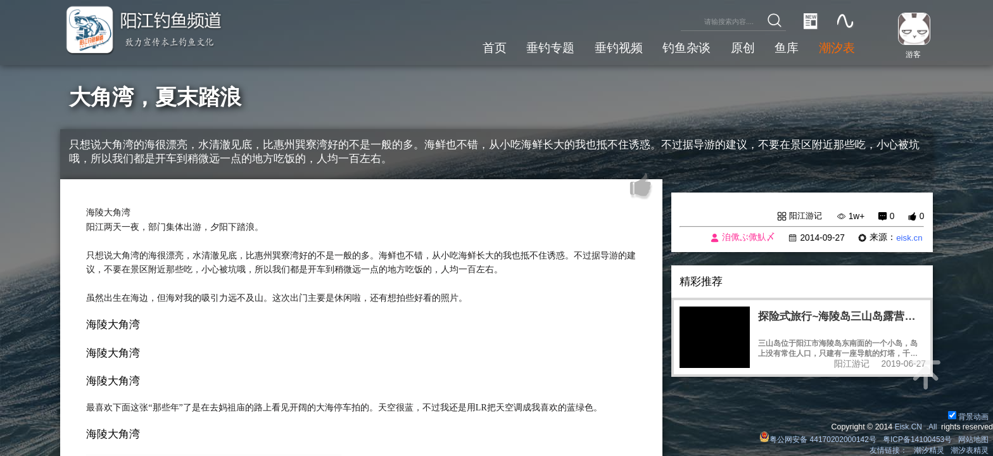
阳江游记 (804, 215)
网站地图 (973, 439)
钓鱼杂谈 (685, 47)
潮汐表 (836, 47)
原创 (741, 47)
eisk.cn (909, 238)
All (932, 426)
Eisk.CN (907, 426)
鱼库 (786, 47)
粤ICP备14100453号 (916, 439)
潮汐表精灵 (970, 450)
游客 (912, 54)
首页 (491, 47)
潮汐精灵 (929, 450)
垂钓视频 (616, 47)
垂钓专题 (547, 47)
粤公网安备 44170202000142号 (815, 439)
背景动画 (968, 416)
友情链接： (888, 450)
